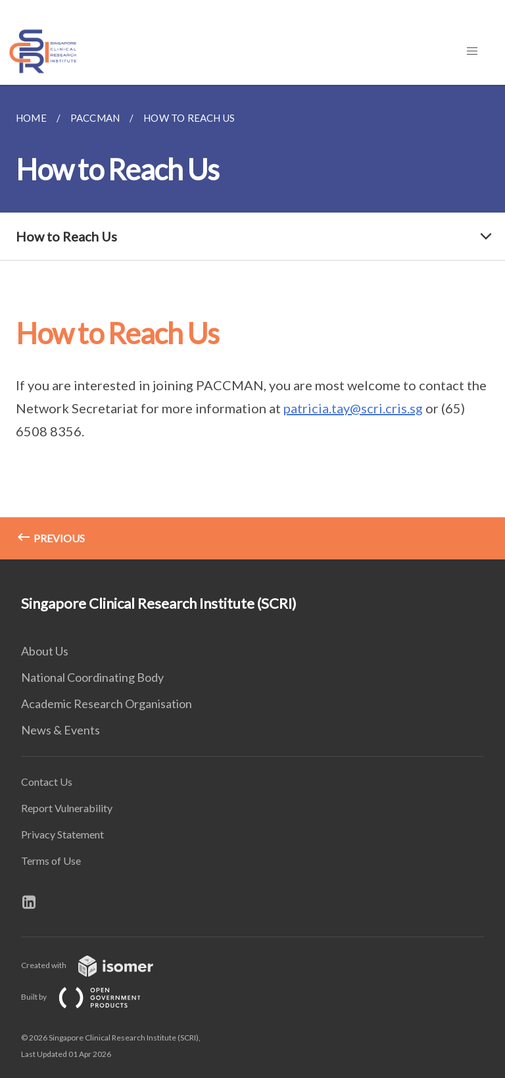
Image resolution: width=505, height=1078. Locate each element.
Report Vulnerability (66, 808)
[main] (252, 322)
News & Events (60, 730)
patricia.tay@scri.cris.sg (353, 408)
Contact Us (46, 781)
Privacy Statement (62, 834)
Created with (97, 965)
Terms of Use (51, 860)
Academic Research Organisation (106, 703)
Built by (91, 997)
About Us (44, 651)
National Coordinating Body (92, 677)
